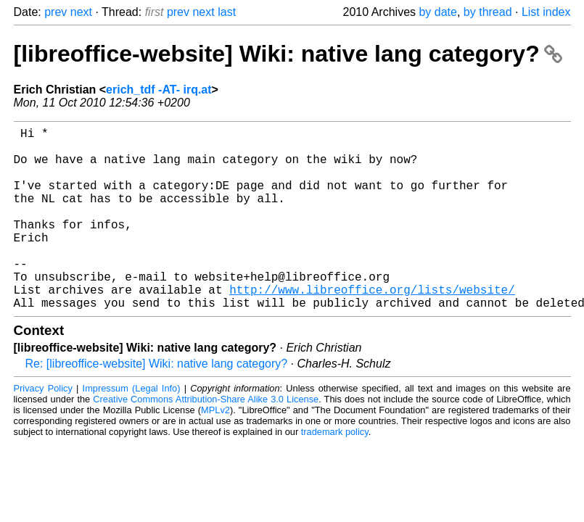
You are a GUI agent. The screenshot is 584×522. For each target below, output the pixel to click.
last (227, 12)
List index (546, 12)
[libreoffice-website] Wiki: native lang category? (288, 54)
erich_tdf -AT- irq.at (159, 89)
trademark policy (335, 472)
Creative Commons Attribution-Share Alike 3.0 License (205, 439)
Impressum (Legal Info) (132, 428)
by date (437, 12)
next (81, 12)
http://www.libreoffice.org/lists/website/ (372, 327)
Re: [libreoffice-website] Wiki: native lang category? (156, 404)
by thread (488, 12)
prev (55, 12)
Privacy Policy (43, 428)
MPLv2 (215, 450)
